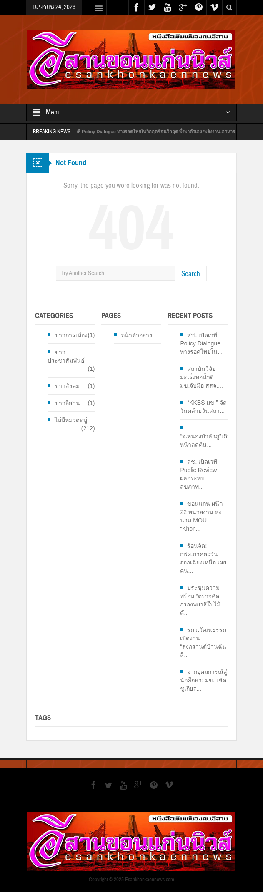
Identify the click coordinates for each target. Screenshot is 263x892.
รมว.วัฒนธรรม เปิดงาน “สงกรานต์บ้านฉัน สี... (203, 642)
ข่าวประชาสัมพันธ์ (66, 356)
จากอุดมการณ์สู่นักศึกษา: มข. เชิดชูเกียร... (203, 680)
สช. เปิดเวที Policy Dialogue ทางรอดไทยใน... (201, 343)
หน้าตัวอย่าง (136, 335)
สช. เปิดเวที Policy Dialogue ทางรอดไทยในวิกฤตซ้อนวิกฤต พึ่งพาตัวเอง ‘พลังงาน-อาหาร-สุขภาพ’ (157, 131)
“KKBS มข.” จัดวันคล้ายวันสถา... (203, 406)
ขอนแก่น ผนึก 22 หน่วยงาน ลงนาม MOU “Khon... (201, 516)
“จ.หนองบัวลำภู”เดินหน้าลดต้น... (205, 440)
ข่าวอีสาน (67, 403)
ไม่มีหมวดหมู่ (71, 420)
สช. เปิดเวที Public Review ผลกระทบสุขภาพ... (198, 474)
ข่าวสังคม (67, 386)
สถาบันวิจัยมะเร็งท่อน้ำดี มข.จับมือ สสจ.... (201, 377)
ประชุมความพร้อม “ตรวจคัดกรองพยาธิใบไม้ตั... (200, 600)
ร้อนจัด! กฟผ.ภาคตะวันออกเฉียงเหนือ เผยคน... (203, 558)
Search (190, 273)
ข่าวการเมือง (71, 335)
